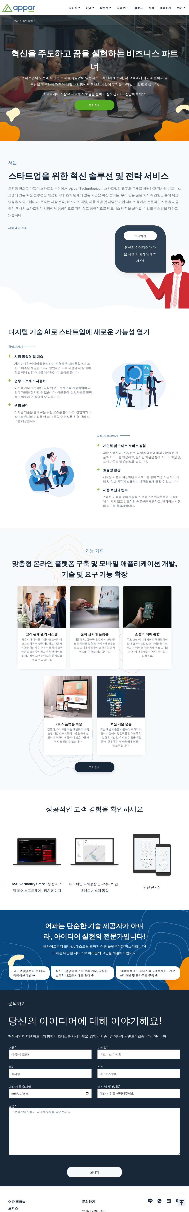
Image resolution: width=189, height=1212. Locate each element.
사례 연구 (122, 8)
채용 (151, 8)
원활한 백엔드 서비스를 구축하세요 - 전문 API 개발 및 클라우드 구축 (147, 964)
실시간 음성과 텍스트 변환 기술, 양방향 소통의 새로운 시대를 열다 (81, 964)
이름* (12, 1039)
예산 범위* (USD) (108, 1078)
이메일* (102, 1039)
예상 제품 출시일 (20, 1078)
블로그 (138, 8)
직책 (100, 1059)
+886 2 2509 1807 (94, 1202)
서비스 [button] (73, 8)
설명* (12, 1098)
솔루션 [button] (104, 8)
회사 (12, 1059)
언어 (180, 8)
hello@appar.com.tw (96, 1208)
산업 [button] (89, 8)
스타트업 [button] (28, 20)
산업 (15, 20)
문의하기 (165, 8)
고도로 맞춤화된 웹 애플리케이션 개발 (29, 964)
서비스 (12, 1209)
